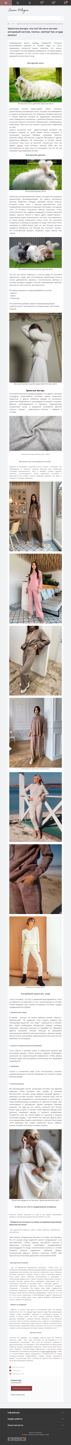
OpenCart (39, 1433)
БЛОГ (13, 24)
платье (22, 1117)
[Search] (61, 18)
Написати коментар (21, 1388)
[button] (29, 2)
